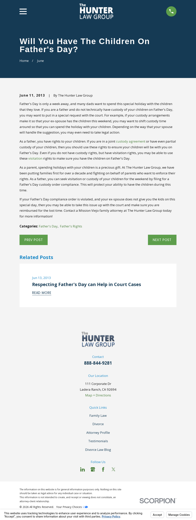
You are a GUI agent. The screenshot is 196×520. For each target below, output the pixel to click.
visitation (35, 158)
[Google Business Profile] (93, 469)
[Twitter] (113, 469)
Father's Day (48, 226)
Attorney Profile (98, 432)
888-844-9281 (98, 363)
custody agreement (130, 141)
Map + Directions (98, 395)
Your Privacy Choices (72, 507)
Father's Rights (71, 226)
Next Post (162, 240)
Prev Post (33, 240)
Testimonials (98, 441)
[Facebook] (103, 469)
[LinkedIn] (82, 469)
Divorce (98, 424)
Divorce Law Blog (98, 449)
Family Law (98, 415)
